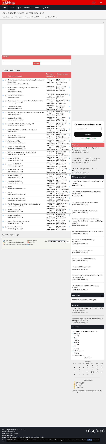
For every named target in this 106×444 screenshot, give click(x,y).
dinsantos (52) (79, 384)
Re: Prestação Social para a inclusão (84, 286)
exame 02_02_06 (13, 158)
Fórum (12, 8)
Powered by (88, 138)
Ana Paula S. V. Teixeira (22, 84)
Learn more (95, 440)
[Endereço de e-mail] (88, 129)
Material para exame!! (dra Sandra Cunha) (22, 152)
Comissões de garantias (80, 210)
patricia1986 (19, 103)
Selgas (17, 97)
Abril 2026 (88, 361)
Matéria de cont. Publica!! (16, 198)
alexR (94, 160)
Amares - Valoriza (78, 258)
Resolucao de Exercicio (15, 95)
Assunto (10, 76)
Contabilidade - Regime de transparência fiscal (87, 181)
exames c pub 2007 (14, 210)
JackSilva (74, 223)
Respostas (49, 74)
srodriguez (18, 91)
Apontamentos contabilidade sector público (22, 129)
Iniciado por (19, 76)
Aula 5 (10, 187)
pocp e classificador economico (18, 221)
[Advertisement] (53, 39)
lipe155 (76, 183)
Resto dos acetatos (14, 135)
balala (84, 150)
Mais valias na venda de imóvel (82, 240)
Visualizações (50, 76)
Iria (16, 131)
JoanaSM (17, 114)
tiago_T (61, 126)
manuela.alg (94, 210)
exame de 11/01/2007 (15, 170)
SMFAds (4, 432)
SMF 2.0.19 (5, 430)
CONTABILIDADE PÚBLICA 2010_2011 (21, 124)
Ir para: (45, 241)
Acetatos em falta (14, 141)
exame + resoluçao (14, 215)
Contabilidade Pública (15, 107)
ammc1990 (88, 267)
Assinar (88, 134)
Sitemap (30, 437)
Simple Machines (21, 430)
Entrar (36, 8)
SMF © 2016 (12, 430)
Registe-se (45, 8)
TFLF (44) (78, 386)
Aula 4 (10, 192)
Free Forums (12, 432)
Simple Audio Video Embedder (10, 433)
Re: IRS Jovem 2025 (78, 250)
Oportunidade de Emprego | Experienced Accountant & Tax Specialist (86, 159)
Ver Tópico (88, 357)
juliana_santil (19, 160)
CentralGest (82, 310)
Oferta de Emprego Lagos (81, 169)
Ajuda (19, 8)
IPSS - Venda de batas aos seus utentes (85, 192)
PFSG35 (61, 98)
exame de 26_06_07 (14, 175)
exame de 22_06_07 (14, 164)
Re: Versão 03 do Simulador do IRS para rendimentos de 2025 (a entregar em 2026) (86, 220)
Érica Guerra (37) (80, 382)
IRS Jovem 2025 (77, 267)
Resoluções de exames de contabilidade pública (24, 204)
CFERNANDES (76, 194)
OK (89, 439)
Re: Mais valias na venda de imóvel (83, 231)
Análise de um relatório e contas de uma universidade (26, 112)
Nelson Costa (19, 206)
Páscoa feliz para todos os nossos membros (87, 275)
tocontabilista (19, 120)
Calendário (27, 8)
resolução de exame (15, 181)
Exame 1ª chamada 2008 (16, 147)
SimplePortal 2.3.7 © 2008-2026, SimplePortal (14, 437)
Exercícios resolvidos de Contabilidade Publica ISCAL (25, 101)
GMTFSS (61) (79, 387)
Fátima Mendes (19, 126)
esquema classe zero (15, 227)
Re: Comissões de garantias (81, 202)
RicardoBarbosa (76, 242)
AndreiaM (95, 202)
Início (5, 8)
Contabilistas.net (20, 137)
